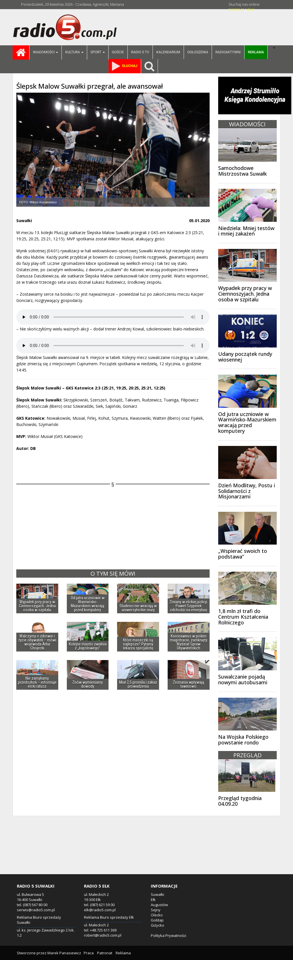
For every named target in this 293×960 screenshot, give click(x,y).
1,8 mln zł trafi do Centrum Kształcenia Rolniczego (243, 617)
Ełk (153, 899)
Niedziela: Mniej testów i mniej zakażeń (246, 231)
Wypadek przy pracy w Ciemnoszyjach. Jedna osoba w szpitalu (245, 294)
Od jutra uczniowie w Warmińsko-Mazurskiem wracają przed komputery (247, 422)
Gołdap (157, 920)
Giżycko (157, 925)
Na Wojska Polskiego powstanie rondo (243, 739)
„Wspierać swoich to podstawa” (242, 553)
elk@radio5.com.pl (100, 909)
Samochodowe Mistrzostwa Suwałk (242, 171)
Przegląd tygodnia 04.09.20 (240, 801)
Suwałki (157, 894)
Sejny (155, 909)
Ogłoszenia (197, 52)
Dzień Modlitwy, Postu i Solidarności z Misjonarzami (246, 491)
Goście (118, 52)
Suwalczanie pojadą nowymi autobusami (242, 679)
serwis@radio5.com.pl (36, 909)
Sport (98, 52)
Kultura (74, 52)
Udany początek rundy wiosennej (245, 356)
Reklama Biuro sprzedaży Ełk (109, 917)
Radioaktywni (228, 52)
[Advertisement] (146, 851)
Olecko (157, 915)
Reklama (123, 952)
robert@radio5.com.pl (102, 935)
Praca (89, 952)
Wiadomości (45, 52)
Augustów (159, 904)
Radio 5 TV (140, 52)
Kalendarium (168, 52)
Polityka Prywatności (168, 935)
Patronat (104, 952)
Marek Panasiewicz (64, 952)
